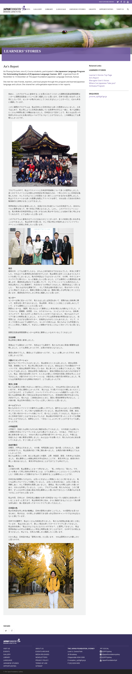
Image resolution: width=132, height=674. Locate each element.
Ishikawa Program (97, 86)
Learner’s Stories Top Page (100, 75)
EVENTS (6, 651)
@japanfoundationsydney (110, 654)
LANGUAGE (7, 660)
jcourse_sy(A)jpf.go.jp (98, 96)
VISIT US (6, 648)
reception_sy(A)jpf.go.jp (77, 660)
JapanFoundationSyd (108, 660)
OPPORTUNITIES (9, 666)
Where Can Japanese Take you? (102, 83)
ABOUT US (39, 648)
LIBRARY (6, 657)
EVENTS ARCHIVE (42, 651)
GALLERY (7, 654)
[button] (127, 9)
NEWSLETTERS (41, 657)
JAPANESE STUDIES (11, 663)
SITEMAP (38, 666)
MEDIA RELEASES (42, 654)
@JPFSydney (106, 651)
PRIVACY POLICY (41, 660)
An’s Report (94, 78)
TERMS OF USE (41, 663)
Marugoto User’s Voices (99, 80)
